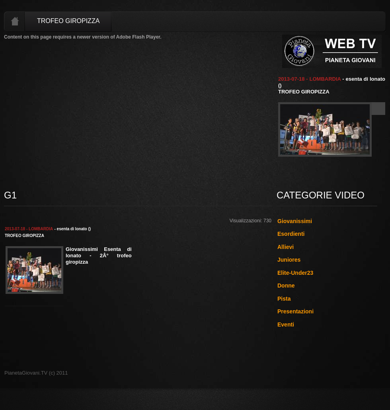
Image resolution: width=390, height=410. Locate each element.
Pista (284, 298)
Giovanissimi (294, 221)
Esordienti (290, 234)
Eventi (285, 324)
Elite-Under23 (295, 273)
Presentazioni (295, 311)
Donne (286, 285)
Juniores (288, 259)
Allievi (285, 247)
